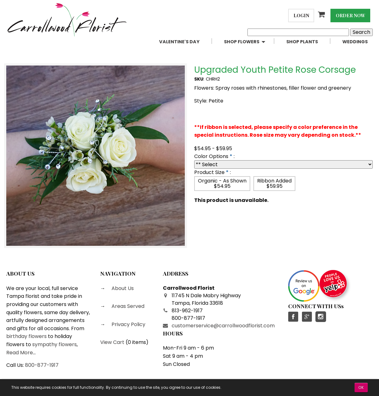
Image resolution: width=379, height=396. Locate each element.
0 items (137, 342)
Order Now (350, 15)
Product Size (209, 172)
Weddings (355, 42)
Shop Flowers (241, 42)
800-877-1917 (42, 365)
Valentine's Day (179, 42)
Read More (19, 352)
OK (361, 387)
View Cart (112, 342)
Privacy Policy (127, 324)
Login (301, 15)
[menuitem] (186, 42)
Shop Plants (302, 42)
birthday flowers (26, 336)
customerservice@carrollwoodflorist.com (223, 325)
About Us (122, 288)
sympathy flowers (54, 344)
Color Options (211, 156)
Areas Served (127, 306)
